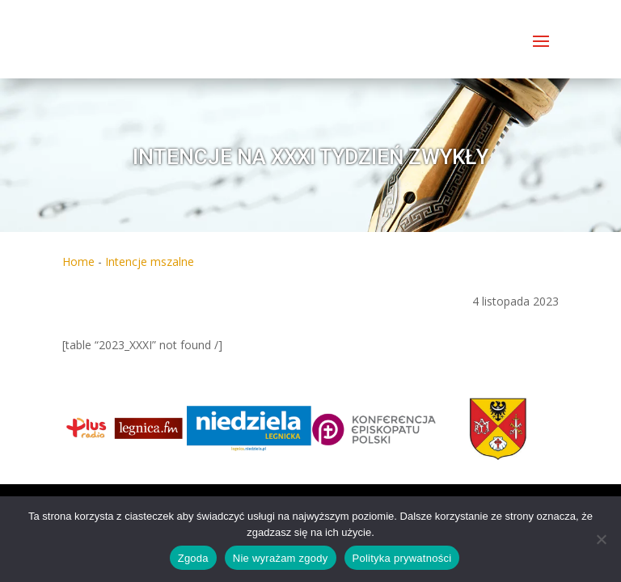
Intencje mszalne (149, 261)
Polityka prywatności (402, 558)
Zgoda (193, 558)
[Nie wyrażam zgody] (601, 539)
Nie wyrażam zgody (280, 558)
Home (78, 261)
